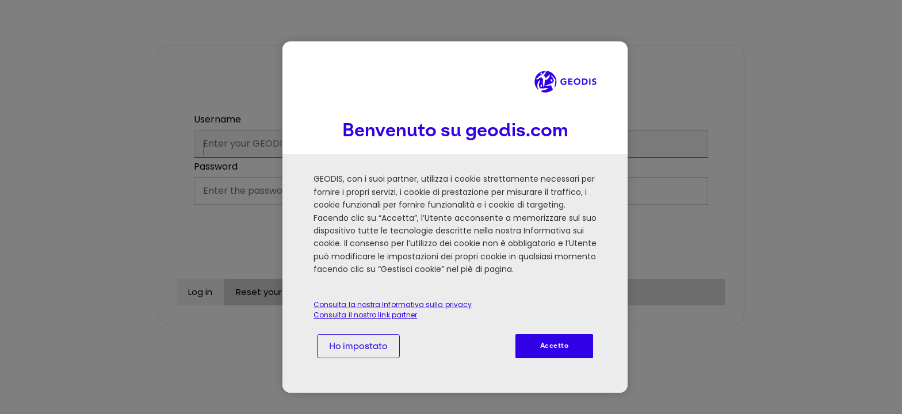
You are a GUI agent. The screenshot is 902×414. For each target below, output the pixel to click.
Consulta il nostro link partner (365, 315)
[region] (455, 217)
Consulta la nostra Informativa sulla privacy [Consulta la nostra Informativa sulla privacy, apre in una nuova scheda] (393, 304)
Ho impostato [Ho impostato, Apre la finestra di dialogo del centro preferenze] (358, 346)
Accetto (554, 346)
